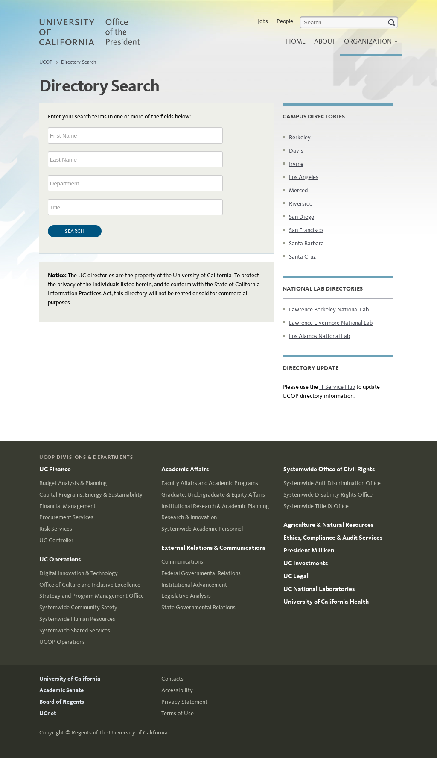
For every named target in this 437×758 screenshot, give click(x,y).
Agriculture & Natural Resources (328, 525)
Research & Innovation (189, 517)
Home (296, 41)
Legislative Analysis (186, 595)
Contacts (172, 678)
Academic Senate (61, 690)
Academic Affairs (185, 469)
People (285, 21)
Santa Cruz (302, 256)
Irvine (296, 163)
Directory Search (78, 62)
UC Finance (55, 469)
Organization (369, 43)
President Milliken (308, 550)
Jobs (263, 21)
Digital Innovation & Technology (78, 573)
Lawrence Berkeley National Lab (329, 309)
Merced (298, 190)
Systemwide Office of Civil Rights (329, 469)
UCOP (45, 62)
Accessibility (177, 690)
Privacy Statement (184, 701)
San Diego (301, 216)
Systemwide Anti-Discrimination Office (332, 483)
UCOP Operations (62, 642)
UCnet (47, 713)
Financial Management (67, 506)
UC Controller (56, 540)
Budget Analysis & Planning (73, 483)
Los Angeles (303, 177)
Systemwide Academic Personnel (202, 528)
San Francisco (306, 230)
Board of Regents (61, 701)
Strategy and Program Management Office (91, 595)
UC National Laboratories (319, 589)
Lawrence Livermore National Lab (331, 322)
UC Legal (296, 576)
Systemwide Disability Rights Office (328, 494)
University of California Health (326, 601)
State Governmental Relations (198, 607)
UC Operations (60, 559)
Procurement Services (66, 517)
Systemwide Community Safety (78, 607)
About (324, 41)
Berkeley (300, 137)
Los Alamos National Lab (319, 336)
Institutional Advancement (194, 584)
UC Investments (305, 563)
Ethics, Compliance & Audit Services (332, 537)
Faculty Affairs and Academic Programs (209, 483)
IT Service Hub (337, 387)
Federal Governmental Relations (201, 573)
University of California (69, 678)
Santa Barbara (306, 243)
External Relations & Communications (213, 548)
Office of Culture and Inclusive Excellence (89, 584)
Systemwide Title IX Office (316, 506)
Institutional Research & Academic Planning (215, 506)
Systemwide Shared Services (74, 630)
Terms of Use (177, 713)
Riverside (300, 203)
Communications (182, 561)
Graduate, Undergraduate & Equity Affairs (213, 494)
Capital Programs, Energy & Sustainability (91, 494)
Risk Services (55, 528)
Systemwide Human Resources (77, 619)
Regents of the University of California (120, 732)
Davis (296, 150)
